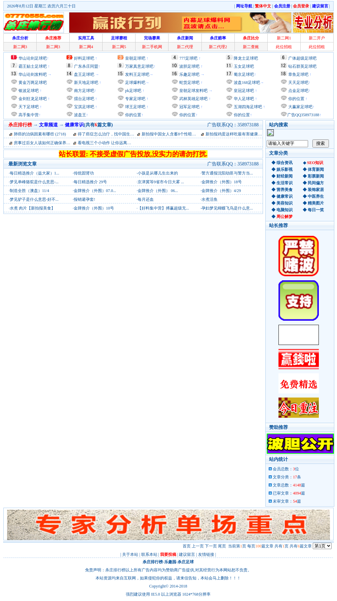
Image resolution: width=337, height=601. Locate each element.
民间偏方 (316, 183)
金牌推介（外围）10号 (94, 208)
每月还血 (146, 199)
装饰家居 (316, 189)
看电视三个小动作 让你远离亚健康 (108, 142)
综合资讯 (284, 162)
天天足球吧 (297, 82)
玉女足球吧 (244, 66)
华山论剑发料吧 (32, 74)
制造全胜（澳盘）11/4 (29, 190)
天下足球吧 (28, 106)
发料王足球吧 (137, 74)
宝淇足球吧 (84, 106)
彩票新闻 (316, 176)
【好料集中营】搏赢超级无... (163, 208)
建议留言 (187, 554)
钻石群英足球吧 (302, 66)
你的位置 (132, 115)
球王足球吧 (134, 106)
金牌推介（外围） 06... (158, 190)
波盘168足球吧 (247, 82)
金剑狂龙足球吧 (32, 98)
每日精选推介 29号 (90, 182)
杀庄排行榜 (153, 562)
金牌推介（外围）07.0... (95, 190)
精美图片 (316, 203)
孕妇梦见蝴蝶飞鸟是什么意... (227, 208)
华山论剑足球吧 (32, 58)
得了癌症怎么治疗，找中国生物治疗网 (112, 134)
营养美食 (284, 189)
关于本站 (130, 554)
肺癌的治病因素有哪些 (34, 134)
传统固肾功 (84, 173)
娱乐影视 (284, 169)
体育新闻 (316, 169)
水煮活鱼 (209, 199)
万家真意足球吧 (139, 66)
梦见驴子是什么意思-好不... (34, 199)
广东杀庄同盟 (86, 66)
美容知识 (284, 203)
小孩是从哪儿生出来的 (158, 173)
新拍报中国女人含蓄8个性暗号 (169, 134)
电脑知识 (284, 210)
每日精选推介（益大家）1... (34, 173)
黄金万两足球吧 (32, 82)
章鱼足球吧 (298, 74)
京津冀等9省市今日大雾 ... (161, 182)
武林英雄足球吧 (193, 98)
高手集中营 (28, 115)
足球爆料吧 (135, 82)
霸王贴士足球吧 (32, 66)
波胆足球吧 (189, 66)
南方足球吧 (83, 90)
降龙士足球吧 (246, 58)
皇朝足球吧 (135, 58)
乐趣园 (170, 562)
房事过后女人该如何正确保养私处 (44, 142)
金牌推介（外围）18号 (221, 182)
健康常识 (284, 196)
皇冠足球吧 (243, 90)
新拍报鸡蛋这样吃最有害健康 (231, 134)
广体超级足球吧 (302, 58)
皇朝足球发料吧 (193, 90)
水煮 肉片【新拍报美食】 (32, 208)
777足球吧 (188, 58)
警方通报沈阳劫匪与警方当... (227, 173)
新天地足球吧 (85, 82)
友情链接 (206, 554)
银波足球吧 (28, 90)
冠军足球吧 (188, 106)
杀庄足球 (186, 562)
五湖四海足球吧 (247, 106)
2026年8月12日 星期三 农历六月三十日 (41, 6)
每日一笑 (316, 210)
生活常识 (284, 183)
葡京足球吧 (244, 74)
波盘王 (79, 115)
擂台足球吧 (83, 98)
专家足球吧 (134, 98)
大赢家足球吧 (299, 106)
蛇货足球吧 (189, 82)
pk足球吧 (132, 90)
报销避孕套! (84, 199)
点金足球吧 (297, 90)
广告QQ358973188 (303, 115)
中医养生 (316, 196)
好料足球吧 (84, 58)
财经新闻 (284, 176)
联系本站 (149, 554)
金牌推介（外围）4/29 (221, 190)
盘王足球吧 (84, 74)
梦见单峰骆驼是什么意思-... (34, 182)
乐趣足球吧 (189, 74)
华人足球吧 (243, 98)
